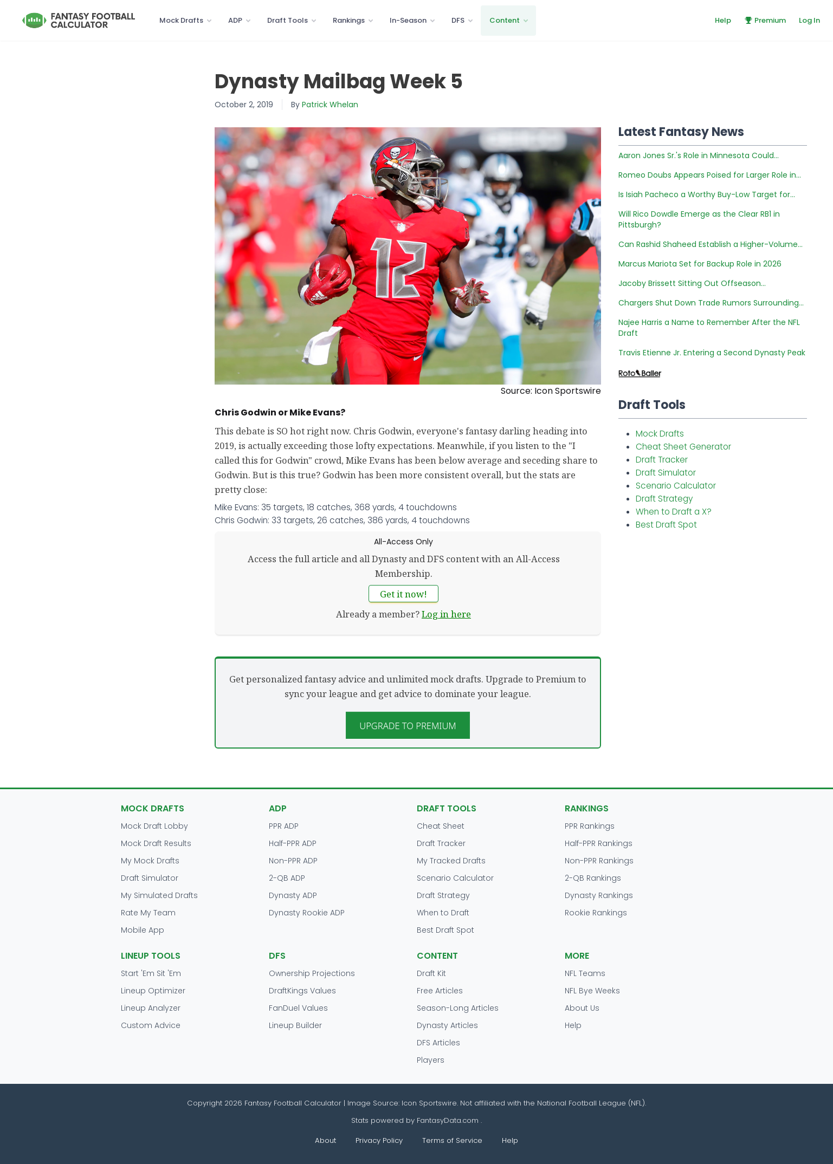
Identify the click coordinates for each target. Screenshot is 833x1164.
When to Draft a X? (674, 511)
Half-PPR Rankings (598, 843)
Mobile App (142, 930)
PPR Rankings (590, 826)
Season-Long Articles (458, 1008)
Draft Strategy (664, 498)
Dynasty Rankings (599, 895)
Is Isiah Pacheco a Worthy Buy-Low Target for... (706, 194)
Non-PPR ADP (293, 860)
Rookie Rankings (596, 912)
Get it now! (403, 594)
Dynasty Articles (447, 1025)
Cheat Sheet (440, 826)
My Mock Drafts (150, 860)
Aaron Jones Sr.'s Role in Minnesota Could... (698, 155)
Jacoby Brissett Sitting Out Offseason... (692, 283)
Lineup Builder (295, 1025)
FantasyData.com (449, 1120)
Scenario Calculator (676, 485)
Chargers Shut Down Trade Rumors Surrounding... (711, 302)
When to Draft (443, 912)
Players (430, 1060)
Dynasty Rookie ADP (307, 912)
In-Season (408, 20)
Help (723, 20)
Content (504, 20)
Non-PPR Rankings (599, 860)
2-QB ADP (287, 878)
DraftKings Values (302, 990)
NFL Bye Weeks (592, 990)
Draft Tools (287, 20)
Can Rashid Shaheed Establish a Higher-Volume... (710, 244)
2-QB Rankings (593, 878)
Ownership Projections (312, 973)
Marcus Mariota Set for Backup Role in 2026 (700, 263)
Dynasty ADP (293, 895)
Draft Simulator (666, 472)
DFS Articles (438, 1042)
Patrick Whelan (330, 104)
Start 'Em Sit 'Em (151, 973)
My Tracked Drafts (451, 860)
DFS (457, 20)
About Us (582, 1008)
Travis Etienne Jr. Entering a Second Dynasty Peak (711, 352)
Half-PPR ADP (293, 843)
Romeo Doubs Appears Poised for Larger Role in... (709, 175)
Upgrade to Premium (407, 725)
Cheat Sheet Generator (683, 446)
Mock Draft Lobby (154, 826)
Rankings (349, 20)
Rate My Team (148, 912)
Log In (809, 20)
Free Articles (440, 990)
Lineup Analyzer (150, 1008)
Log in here (446, 614)
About (325, 1140)
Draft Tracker (662, 459)
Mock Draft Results (156, 843)
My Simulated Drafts (159, 895)
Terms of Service (452, 1140)
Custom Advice (150, 1025)
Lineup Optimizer (153, 990)
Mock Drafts (181, 20)
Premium (765, 20)
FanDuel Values (298, 1008)
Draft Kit (431, 973)
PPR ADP (284, 826)
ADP (235, 20)
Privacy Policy (379, 1140)
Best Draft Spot (666, 524)
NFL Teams (585, 973)
